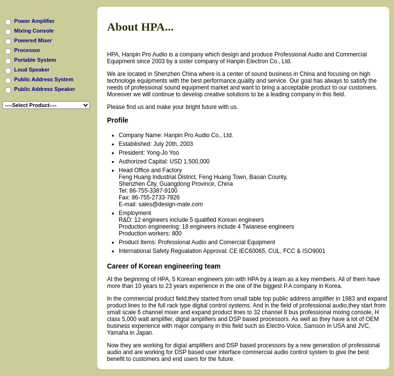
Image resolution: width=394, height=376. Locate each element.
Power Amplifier (34, 21)
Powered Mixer (33, 40)
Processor (27, 50)
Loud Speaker (32, 69)
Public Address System (43, 79)
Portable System (35, 60)
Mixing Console (34, 31)
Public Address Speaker (44, 89)
